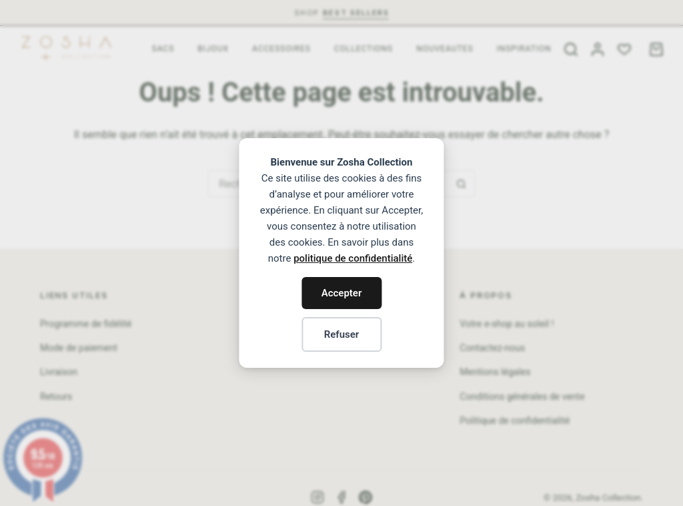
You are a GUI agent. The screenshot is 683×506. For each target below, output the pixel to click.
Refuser (342, 334)
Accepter (341, 293)
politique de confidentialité (352, 258)
